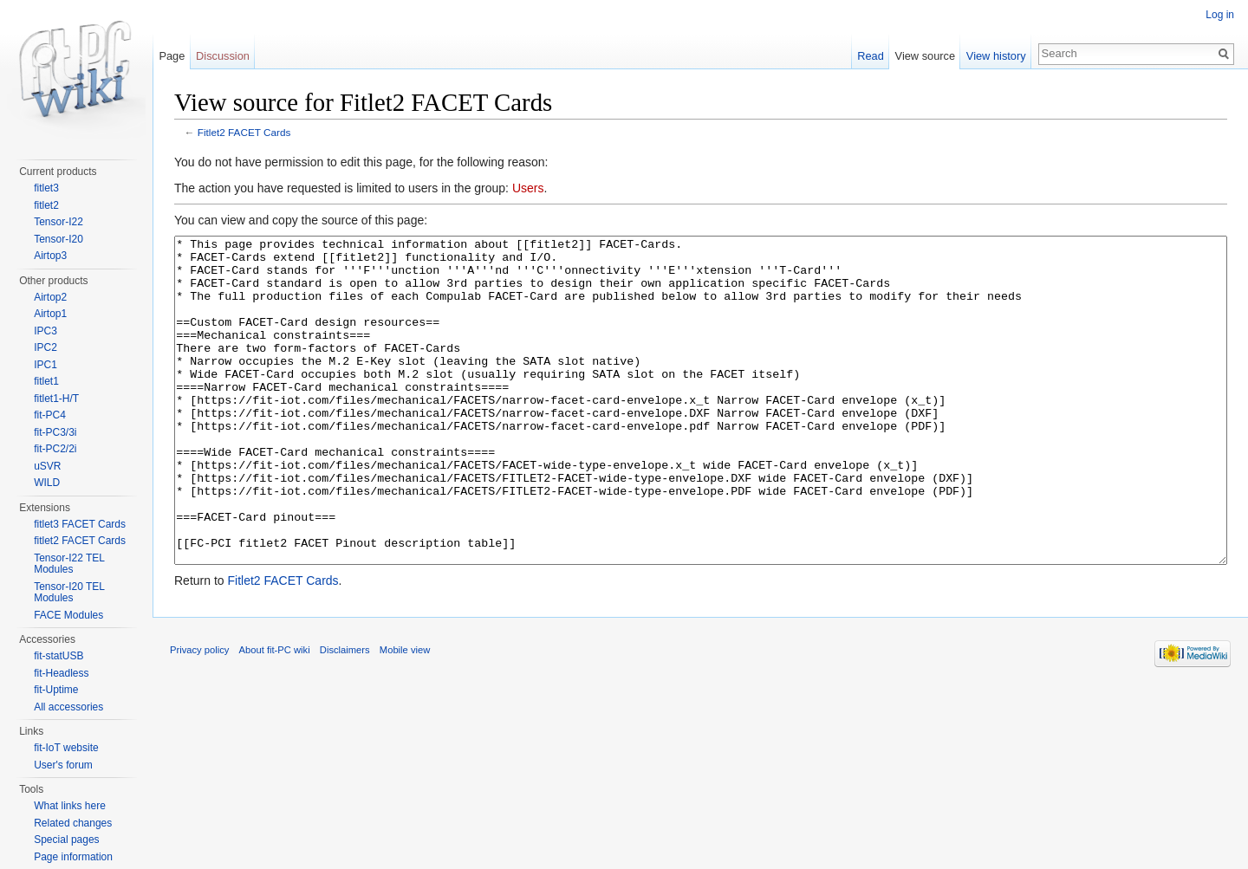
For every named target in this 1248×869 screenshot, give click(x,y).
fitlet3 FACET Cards (80, 524)
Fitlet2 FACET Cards (244, 132)
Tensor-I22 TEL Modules (69, 564)
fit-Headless (61, 673)
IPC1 (45, 365)
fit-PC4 (50, 415)
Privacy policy (199, 715)
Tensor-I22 (58, 222)
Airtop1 (50, 314)
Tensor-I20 (58, 239)
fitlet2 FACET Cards (80, 541)
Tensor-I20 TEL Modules (69, 592)
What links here (70, 806)
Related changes (73, 823)
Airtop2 (50, 297)
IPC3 (45, 331)
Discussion (223, 55)
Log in (1220, 15)
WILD (47, 483)
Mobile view (405, 715)
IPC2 (45, 347)
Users (528, 188)
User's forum (63, 765)
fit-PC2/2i (55, 449)
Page (172, 55)
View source (925, 55)
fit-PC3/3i (55, 432)
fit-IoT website (66, 748)
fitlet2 (46, 205)
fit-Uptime (56, 690)
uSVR (47, 466)
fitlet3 (46, 188)
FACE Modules (68, 615)
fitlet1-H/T (56, 398)
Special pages (66, 839)
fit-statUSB (58, 656)
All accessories (68, 707)
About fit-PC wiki (274, 715)
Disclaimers (345, 715)
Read (870, 55)
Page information (73, 857)
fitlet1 (46, 381)
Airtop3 (50, 256)
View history (996, 55)
